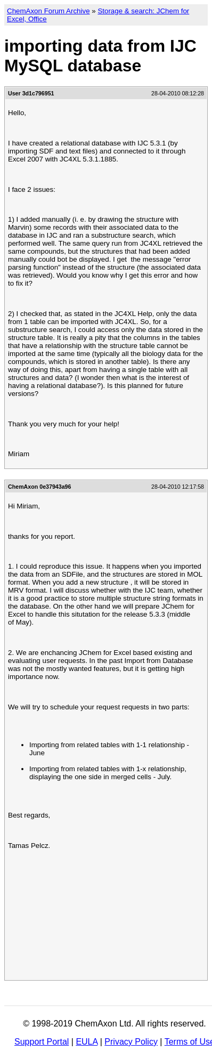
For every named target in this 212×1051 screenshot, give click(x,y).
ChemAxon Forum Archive (48, 11)
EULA (86, 1041)
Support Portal (41, 1041)
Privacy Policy (131, 1041)
